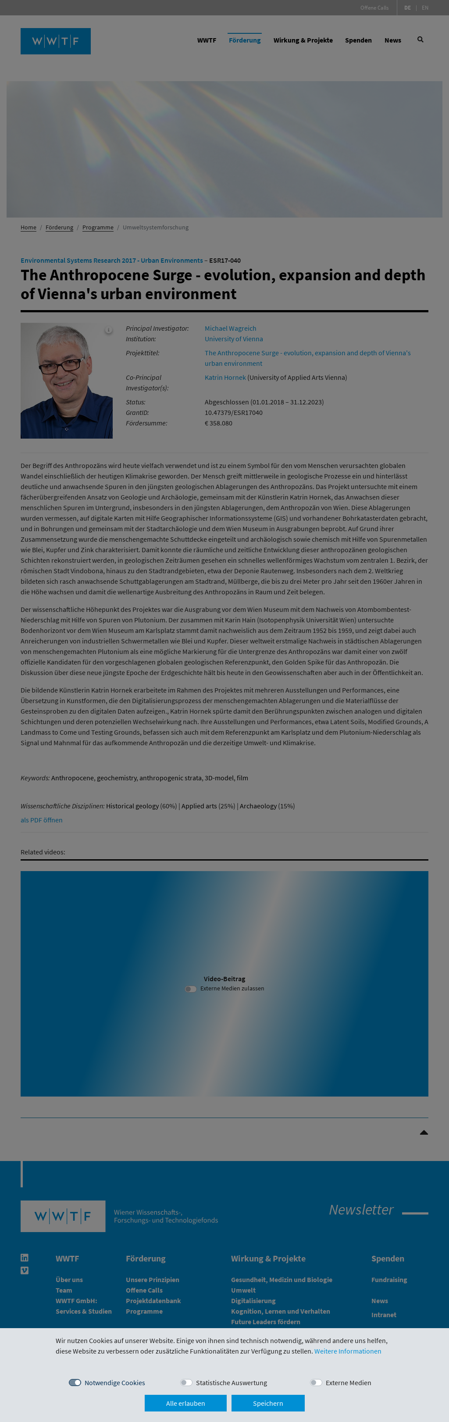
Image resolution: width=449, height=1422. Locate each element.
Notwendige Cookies (115, 1382)
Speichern (268, 1403)
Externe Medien (348, 1382)
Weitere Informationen (347, 1351)
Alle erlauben (185, 1403)
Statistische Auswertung (231, 1382)
